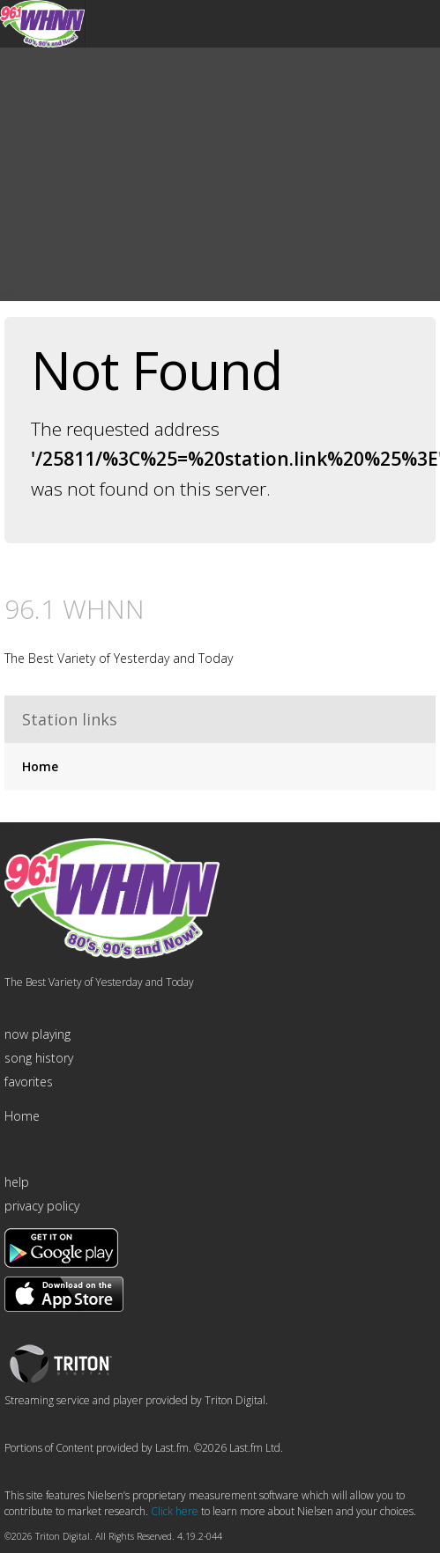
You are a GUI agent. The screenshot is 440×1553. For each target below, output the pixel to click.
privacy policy (41, 1205)
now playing (37, 1034)
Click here (174, 1511)
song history (38, 1057)
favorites (28, 1081)
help (16, 1182)
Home (40, 766)
